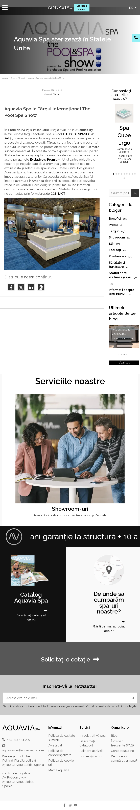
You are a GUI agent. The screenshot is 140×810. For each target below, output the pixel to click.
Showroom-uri (70, 509)
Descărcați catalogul (87, 743)
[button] (113, 174)
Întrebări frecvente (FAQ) (122, 743)
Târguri (56, 94)
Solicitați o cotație (82, 7)
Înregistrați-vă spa (93, 735)
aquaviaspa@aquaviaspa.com (23, 750)
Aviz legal (55, 745)
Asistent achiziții (91, 751)
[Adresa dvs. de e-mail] (65, 698)
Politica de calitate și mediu (61, 738)
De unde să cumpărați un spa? (124, 758)
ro (133, 7)
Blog (114, 735)
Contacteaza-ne (122, 751)
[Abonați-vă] (132, 698)
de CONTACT (55, 193)
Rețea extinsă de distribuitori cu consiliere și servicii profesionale (70, 515)
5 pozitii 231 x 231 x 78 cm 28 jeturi (124, 158)
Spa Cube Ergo (124, 135)
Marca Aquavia (58, 770)
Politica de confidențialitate (60, 753)
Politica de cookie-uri (61, 763)
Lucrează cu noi (91, 756)
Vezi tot (124, 362)
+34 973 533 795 (18, 739)
